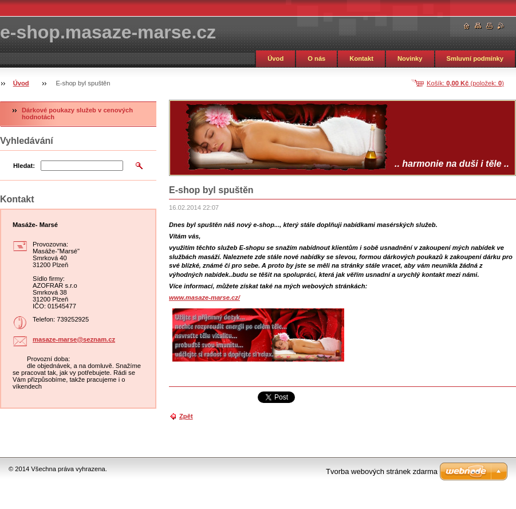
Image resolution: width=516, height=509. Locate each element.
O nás (316, 58)
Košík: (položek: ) (465, 83)
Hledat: (24, 165)
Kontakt (361, 58)
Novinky (410, 58)
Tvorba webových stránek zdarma (382, 471)
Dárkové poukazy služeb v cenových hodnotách (77, 113)
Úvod (275, 58)
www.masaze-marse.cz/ (204, 297)
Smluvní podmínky (475, 58)
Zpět (186, 416)
